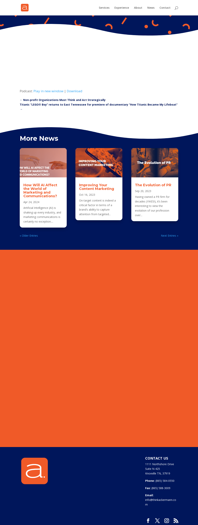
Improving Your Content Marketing (96, 187)
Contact (165, 7)
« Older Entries (29, 235)
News (150, 7)
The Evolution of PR (153, 185)
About (138, 7)
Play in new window (48, 91)
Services (104, 7)
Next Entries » (169, 235)
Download (74, 91)
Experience (121, 7)
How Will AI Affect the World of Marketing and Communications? (40, 190)
